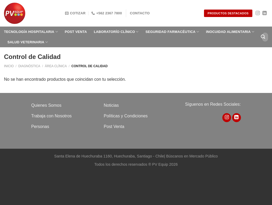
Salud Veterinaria (27, 42)
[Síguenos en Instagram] (258, 13)
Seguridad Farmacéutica (172, 31)
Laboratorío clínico (116, 31)
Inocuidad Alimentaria (230, 31)
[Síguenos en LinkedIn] (264, 13)
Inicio (9, 66)
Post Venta (76, 32)
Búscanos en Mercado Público (192, 156)
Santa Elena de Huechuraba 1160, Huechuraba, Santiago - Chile (109, 156)
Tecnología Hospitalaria (31, 31)
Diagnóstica (29, 66)
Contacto (140, 13)
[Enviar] (262, 36)
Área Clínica (56, 66)
